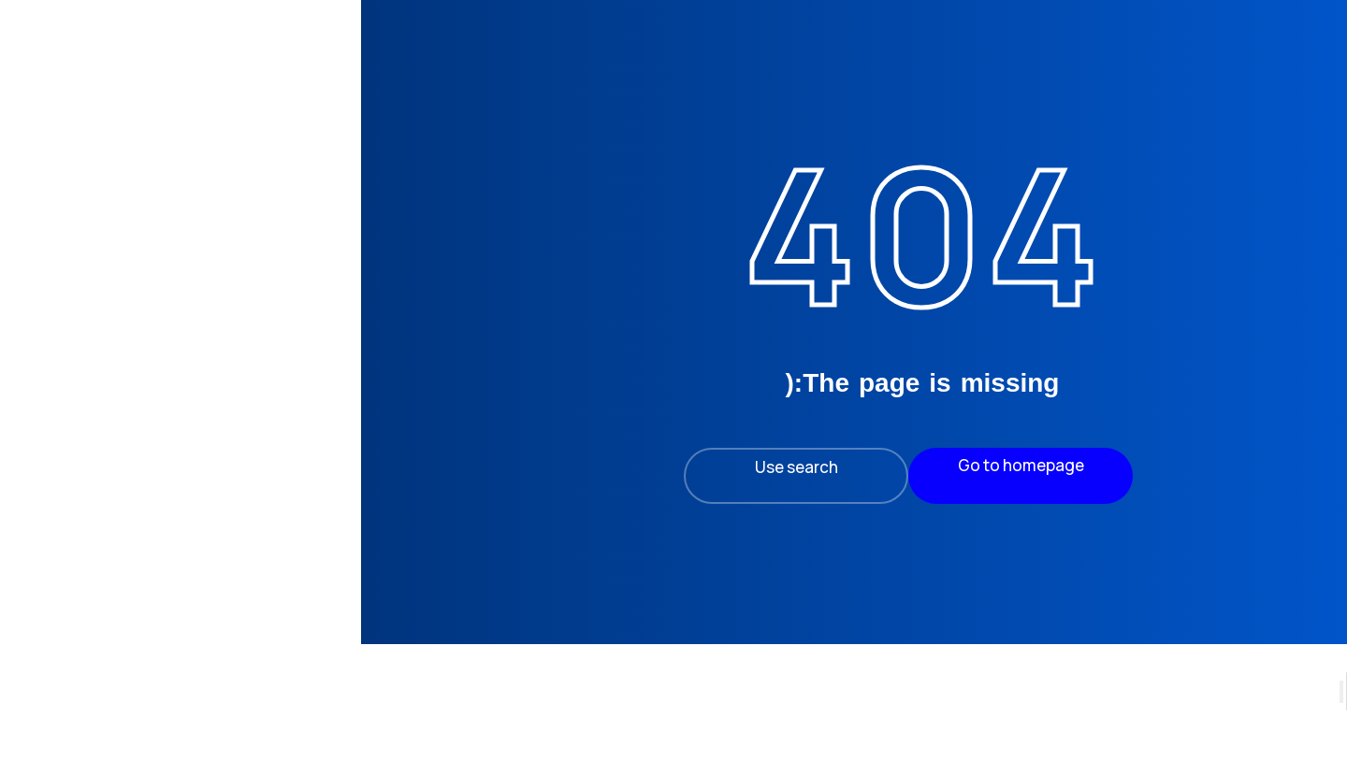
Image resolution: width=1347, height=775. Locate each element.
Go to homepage (772, 465)
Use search (547, 467)
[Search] (1317, 734)
